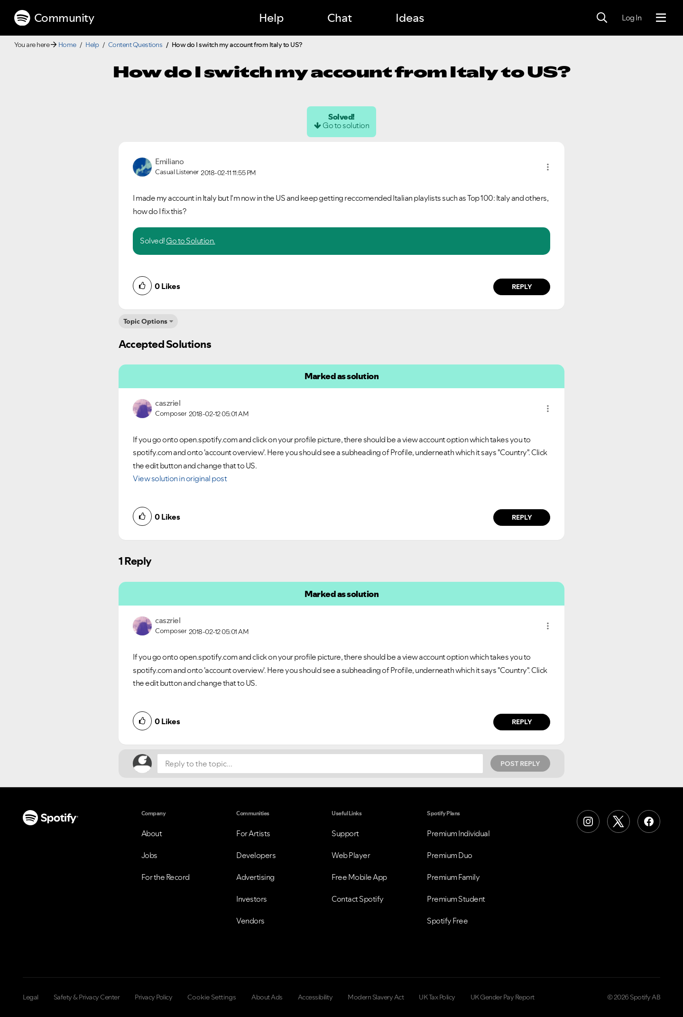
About (151, 833)
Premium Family (453, 877)
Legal (30, 997)
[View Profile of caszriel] (167, 403)
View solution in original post (180, 478)
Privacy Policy (153, 997)
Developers (256, 855)
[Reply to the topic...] (320, 763)
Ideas (410, 18)
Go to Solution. (190, 240)
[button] (548, 167)
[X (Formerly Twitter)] (618, 821)
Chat (339, 18)
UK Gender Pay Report (503, 997)
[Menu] (661, 18)
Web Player (351, 855)
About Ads (267, 997)
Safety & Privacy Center (87, 997)
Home (67, 44)
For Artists (253, 833)
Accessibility (315, 997)
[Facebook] (648, 821)
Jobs (149, 855)
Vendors (250, 920)
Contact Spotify (358, 899)
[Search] (602, 18)
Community (54, 18)
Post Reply (520, 763)
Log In (631, 17)
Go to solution (346, 125)
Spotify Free (447, 920)
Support (345, 833)
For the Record (165, 877)
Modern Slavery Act (376, 997)
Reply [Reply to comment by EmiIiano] (522, 286)
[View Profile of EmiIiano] (169, 161)
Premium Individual (458, 833)
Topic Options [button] (145, 321)
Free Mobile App (359, 877)
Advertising (255, 877)
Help (271, 18)
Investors (251, 899)
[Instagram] (588, 821)
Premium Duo (449, 855)
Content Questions (135, 44)
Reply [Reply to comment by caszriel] (522, 517)
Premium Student (456, 899)
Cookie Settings (211, 997)
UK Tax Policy (437, 997)
